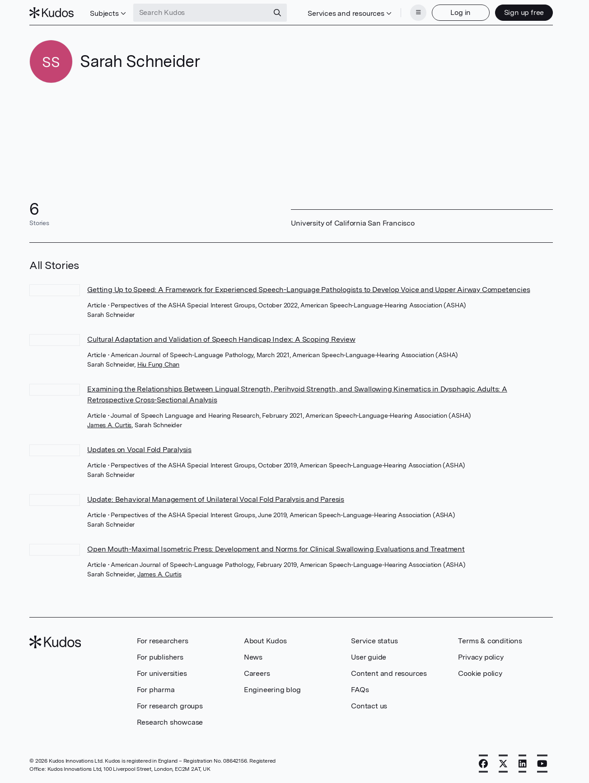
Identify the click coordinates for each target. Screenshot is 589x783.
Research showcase (170, 722)
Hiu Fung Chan (158, 364)
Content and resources (389, 673)
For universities (162, 673)
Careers (257, 673)
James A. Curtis (109, 425)
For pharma (156, 689)
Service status (374, 641)
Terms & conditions (490, 641)
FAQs (360, 689)
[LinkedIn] (523, 764)
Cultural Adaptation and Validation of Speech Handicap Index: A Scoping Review (221, 339)
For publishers (160, 657)
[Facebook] (483, 764)
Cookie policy (480, 673)
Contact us (369, 706)
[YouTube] (542, 764)
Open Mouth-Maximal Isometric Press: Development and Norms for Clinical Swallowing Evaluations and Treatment (276, 549)
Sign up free (524, 12)
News (253, 657)
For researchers (162, 641)
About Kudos (265, 641)
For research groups (170, 706)
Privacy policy (480, 657)
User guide (368, 657)
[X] (503, 764)
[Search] (277, 12)
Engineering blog (272, 689)
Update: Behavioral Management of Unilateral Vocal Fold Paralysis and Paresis (215, 499)
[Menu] (418, 13)
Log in (460, 12)
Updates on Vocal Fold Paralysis (139, 449)
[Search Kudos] (201, 12)
